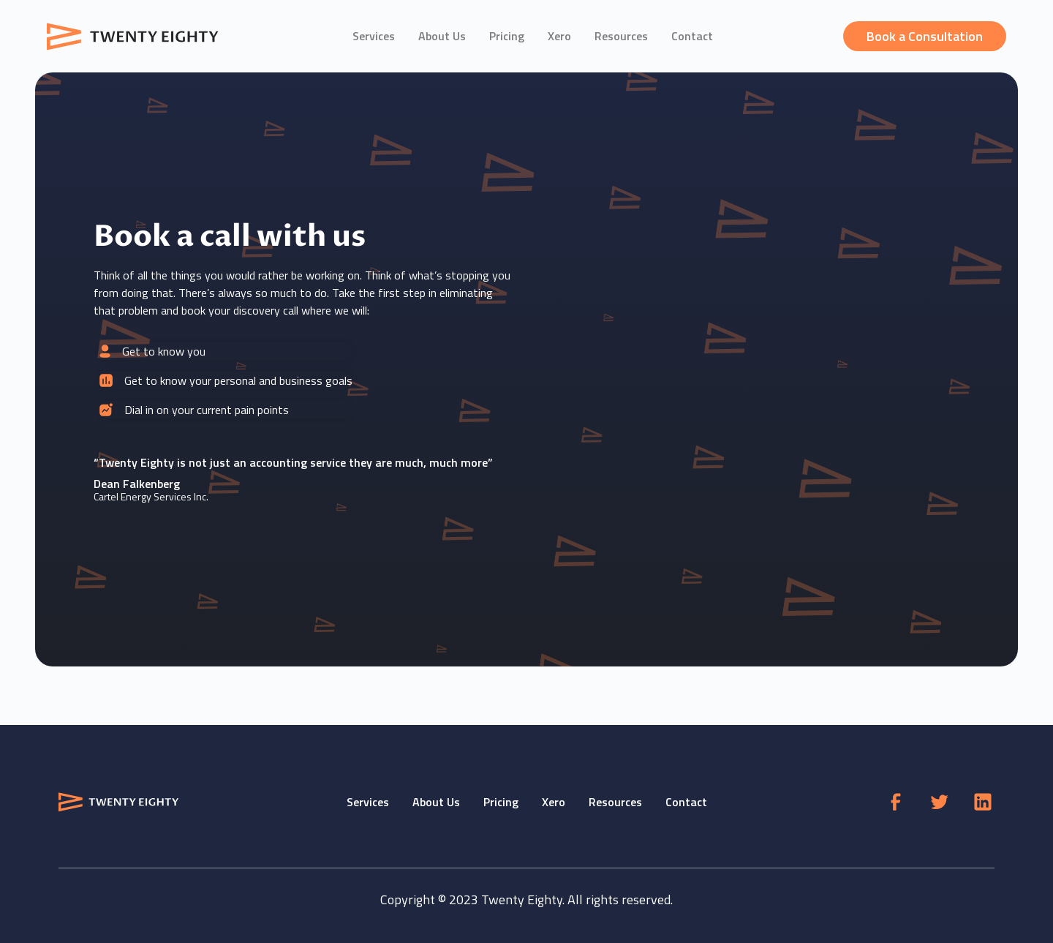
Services (373, 36)
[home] (134, 36)
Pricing (506, 36)
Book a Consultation (925, 36)
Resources (621, 36)
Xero (559, 36)
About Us (442, 36)
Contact (692, 36)
